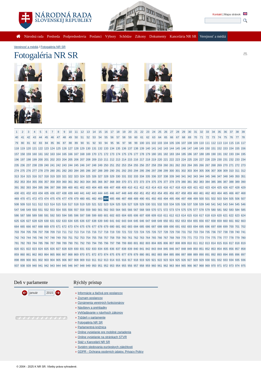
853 (213, 248)
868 (70, 254)
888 (189, 254)
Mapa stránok (232, 14)
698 (219, 226)
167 (76, 154)
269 (219, 165)
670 (52, 226)
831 (82, 248)
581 (219, 209)
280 (52, 170)
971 (219, 265)
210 (100, 159)
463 (213, 193)
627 (28, 220)
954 (118, 265)
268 (213, 165)
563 (112, 209)
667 (34, 226)
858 (243, 248)
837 (118, 248)
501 (207, 198)
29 (183, 131)
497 (183, 198)
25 (159, 131)
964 (177, 265)
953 (112, 265)
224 (183, 159)
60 (135, 137)
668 (40, 226)
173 (112, 154)
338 (165, 176)
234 (243, 159)
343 (195, 176)
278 (40, 170)
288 (100, 170)
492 (153, 198)
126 (64, 148)
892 (213, 254)
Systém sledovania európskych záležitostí (105, 347)
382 (195, 181)
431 (22, 193)
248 (94, 165)
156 (243, 148)
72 (207, 137)
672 (64, 226)
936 (243, 259)
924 (171, 259)
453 (153, 193)
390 (243, 181)
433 (34, 193)
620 (219, 215)
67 (177, 137)
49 (70, 137)
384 (207, 181)
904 (52, 259)
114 (225, 142)
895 (231, 254)
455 (165, 193)
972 (225, 265)
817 (231, 243)
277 (34, 170)
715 (88, 232)
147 (189, 148)
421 (195, 187)
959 (147, 265)
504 (225, 198)
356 (40, 181)
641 (112, 220)
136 (124, 148)
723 (136, 232)
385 (213, 181)
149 (201, 148)
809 (183, 243)
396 (46, 187)
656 (201, 220)
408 (118, 187)
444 (100, 193)
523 (106, 204)
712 (70, 232)
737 (219, 232)
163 (52, 154)
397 (52, 187)
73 (213, 137)
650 (165, 220)
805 (159, 243)
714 (82, 232)
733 (195, 232)
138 (136, 148)
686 (147, 226)
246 (82, 165)
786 (46, 243)
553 (52, 209)
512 (40, 204)
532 (159, 204)
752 (76, 237)
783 (28, 243)
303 (189, 170)
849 (189, 248)
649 (159, 220)
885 (171, 254)
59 (129, 137)
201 (46, 159)
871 (88, 254)
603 (118, 215)
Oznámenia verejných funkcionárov (101, 302)
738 (225, 232)
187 (195, 154)
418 (177, 187)
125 (58, 148)
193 (231, 154)
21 (135, 131)
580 (213, 209)
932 (219, 259)
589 (34, 215)
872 (94, 254)
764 (147, 237)
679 (106, 226)
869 (76, 254)
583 (231, 209)
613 (177, 215)
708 (46, 232)
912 (100, 259)
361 (70, 181)
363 (82, 181)
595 (70, 215)
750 (64, 237)
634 (70, 220)
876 (118, 254)
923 (165, 259)
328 (106, 176)
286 (88, 170)
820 (16, 248)
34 (213, 131)
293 (130, 170)
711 (64, 232)
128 (76, 148)
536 (183, 204)
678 (100, 226)
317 (40, 176)
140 (147, 148)
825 (46, 248)
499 (195, 198)
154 (231, 148)
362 (76, 181)
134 (112, 148)
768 (171, 237)
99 (135, 142)
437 (58, 193)
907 (70, 259)
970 (213, 265)
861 (28, 254)
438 (64, 193)
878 (130, 254)
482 (94, 198)
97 (123, 142)
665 (22, 226)
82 (34, 142)
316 (34, 176)
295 (142, 170)
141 (153, 148)
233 (237, 159)
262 (177, 165)
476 (58, 198)
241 (52, 165)
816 (225, 243)
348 (225, 176)
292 (124, 170)
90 (82, 142)
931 (213, 259)
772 (195, 237)
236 (22, 165)
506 (237, 198)
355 (34, 181)
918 (136, 259)
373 (142, 181)
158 (22, 154)
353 (22, 181)
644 (130, 220)
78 (243, 137)
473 (40, 198)
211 (106, 159)
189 (207, 154)
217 (142, 159)
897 (243, 254)
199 (34, 159)
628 (34, 220)
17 (112, 131)
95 (112, 142)
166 (70, 154)
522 (100, 204)
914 (112, 259)
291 (118, 170)
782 (22, 243)
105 (171, 142)
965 (183, 265)
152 (219, 148)
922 (159, 259)
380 (183, 181)
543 (225, 204)
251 (112, 165)
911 (94, 259)
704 (22, 232)
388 (231, 181)
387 (225, 181)
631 (52, 220)
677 (94, 226)
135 (118, 148)
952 (106, 265)
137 (130, 148)
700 (231, 226)
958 (142, 265)
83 (40, 142)
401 (76, 187)
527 (130, 204)
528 (136, 204)
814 (213, 243)
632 (58, 220)
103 (159, 142)
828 (64, 248)
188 (201, 154)
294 (136, 170)
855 (225, 248)
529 (142, 204)
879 (136, 254)
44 (40, 137)
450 (136, 193)
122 (40, 148)
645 (136, 220)
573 (171, 209)
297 (153, 170)
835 (106, 248)
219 (153, 159)
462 (207, 193)
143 (165, 148)
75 (225, 137)
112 (213, 142)
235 (16, 165)
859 (16, 254)
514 (52, 204)
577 (195, 209)
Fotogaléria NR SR (53, 47)
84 (46, 142)
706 (34, 232)
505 (231, 198)
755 (94, 237)
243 (64, 165)
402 (82, 187)
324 (82, 176)
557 (76, 209)
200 (40, 159)
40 (16, 137)
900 (28, 259)
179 (147, 154)
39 (243, 131)
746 (40, 237)
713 (76, 232)
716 (94, 232)
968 (201, 265)
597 (82, 215)
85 (52, 142)
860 (22, 254)
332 (130, 176)
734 (201, 232)
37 (231, 131)
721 (124, 232)
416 (165, 187)
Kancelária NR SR (183, 36)
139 (142, 148)
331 (124, 176)
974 (237, 265)
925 (177, 259)
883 (159, 254)
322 (70, 176)
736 (213, 232)
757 (106, 237)
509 (22, 204)
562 (106, 209)
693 (189, 226)
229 (213, 159)
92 (94, 142)
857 (237, 248)
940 (34, 265)
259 (159, 165)
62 (147, 137)
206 (76, 159)
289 (106, 170)
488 (130, 198)
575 (183, 209)
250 (106, 165)
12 (82, 131)
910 (88, 259)
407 (112, 187)
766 (159, 237)
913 (106, 259)
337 (159, 176)
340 (177, 176)
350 (237, 176)
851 (201, 248)
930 (207, 259)
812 (201, 243)
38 (237, 131)
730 (177, 232)
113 (219, 142)
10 (70, 131)
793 (88, 243)
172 (106, 154)
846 (171, 248)
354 (28, 181)
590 (40, 215)
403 (88, 187)
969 (207, 265)
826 (52, 248)
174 (118, 154)
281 (58, 170)
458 (183, 193)
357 (46, 181)
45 (46, 137)
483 (100, 198)
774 (207, 237)
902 (40, 259)
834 (100, 248)
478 (70, 198)
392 (22, 187)
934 (231, 259)
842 (147, 248)
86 (58, 142)
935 (237, 259)
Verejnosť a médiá (26, 47)
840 (136, 248)
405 (100, 187)
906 (64, 259)
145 (177, 148)
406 (106, 187)
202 (52, 159)
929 (201, 259)
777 (225, 237)
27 (171, 131)
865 (52, 254)
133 (106, 148)
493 (159, 198)
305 (201, 170)
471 (28, 198)
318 (46, 176)
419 (183, 187)
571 (159, 209)
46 (52, 137)
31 (195, 131)
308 (219, 170)
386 (219, 181)
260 (165, 165)
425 (219, 187)
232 (231, 159)
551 (40, 209)
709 (52, 232)
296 (147, 170)
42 (28, 137)
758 (112, 237)
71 (201, 137)
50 (76, 137)
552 (46, 209)
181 (159, 154)
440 (76, 193)
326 (94, 176)
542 (219, 204)
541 (213, 204)
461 (201, 193)
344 (201, 176)
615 (189, 215)
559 (88, 209)
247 (88, 165)
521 (94, 204)
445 (106, 193)
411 (136, 187)
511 (34, 204)
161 (40, 154)
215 (130, 159)
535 (177, 204)
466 (231, 193)
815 (219, 243)
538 (195, 204)
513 (46, 204)
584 (237, 209)
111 (207, 142)
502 (213, 198)
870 (82, 254)
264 (189, 165)
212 (112, 159)
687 (153, 226)
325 (88, 176)
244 (70, 165)
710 (58, 232)
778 (231, 237)
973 (231, 265)
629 (40, 220)
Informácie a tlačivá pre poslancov (100, 293)
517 (70, 204)
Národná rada (34, 36)
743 (22, 237)
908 (76, 259)
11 (76, 131)
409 (124, 187)
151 (213, 148)
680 (112, 226)
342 (189, 176)
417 (171, 187)
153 (225, 148)
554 (58, 209)
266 (201, 165)
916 (124, 259)
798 (118, 243)
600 (100, 215)
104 (165, 142)
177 (136, 154)
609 (153, 215)
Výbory (110, 36)
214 (124, 159)
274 (16, 170)
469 (16, 198)
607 (142, 215)
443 (94, 193)
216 (136, 159)
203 (58, 159)
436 (52, 193)
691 (177, 226)
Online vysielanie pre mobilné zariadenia (104, 332)
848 (183, 248)
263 (183, 165)
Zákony (140, 36)
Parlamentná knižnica (92, 327)
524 (112, 204)
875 (112, 254)
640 (106, 220)
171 (100, 154)
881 (147, 254)
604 (124, 215)
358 (52, 181)
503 (219, 198)
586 (16, 215)
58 (123, 137)
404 (94, 187)
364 (88, 181)
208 (88, 159)
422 (201, 187)
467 (237, 193)
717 (100, 232)
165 (64, 154)
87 (64, 142)
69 (189, 137)
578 (201, 209)
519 (82, 204)
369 (118, 181)
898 (16, 259)
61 (141, 137)
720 (118, 232)
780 (243, 237)
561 (100, 209)
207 (82, 159)
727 (159, 232)
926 (183, 259)
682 (124, 226)
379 (177, 181)
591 (46, 215)
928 (195, 259)
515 (58, 204)
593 (58, 215)
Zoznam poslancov (90, 298)
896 (237, 254)
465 (225, 193)
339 (171, 176)
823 (34, 248)
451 (142, 193)
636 (82, 220)
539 (201, 204)
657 (207, 220)
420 (189, 187)
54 (100, 137)
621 (225, 215)
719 (112, 232)
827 (58, 248)
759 (118, 237)
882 (153, 254)
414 (153, 187)
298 (159, 170)
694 (195, 226)
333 (136, 176)
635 (76, 220)
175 (124, 154)
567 (136, 209)
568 (142, 209)
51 (82, 137)
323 (76, 176)
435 (46, 193)
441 (82, 193)
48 (64, 137)
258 (153, 165)
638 (94, 220)
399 (64, 187)
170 (94, 154)
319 (52, 176)
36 (225, 131)
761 (130, 237)
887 (183, 254)
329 (112, 176)
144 (171, 148)
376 (159, 181)
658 (213, 220)
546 (243, 204)
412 (142, 187)
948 (82, 265)
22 (141, 131)
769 (177, 237)
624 (243, 215)
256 (142, 165)
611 (165, 215)
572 (165, 209)
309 (225, 170)
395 (40, 187)
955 (124, 265)
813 (207, 243)
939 (28, 265)
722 (130, 232)
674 (76, 226)
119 (22, 148)
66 (171, 137)
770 (183, 237)
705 (28, 232)
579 (207, 209)
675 (82, 226)
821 (22, 248)
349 (231, 176)
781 (16, 243)
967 (195, 265)
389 (237, 181)
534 (171, 204)
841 (142, 248)
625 (16, 220)
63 (153, 137)
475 (52, 198)
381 (189, 181)
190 (213, 154)
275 (22, 170)
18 (117, 131)
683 (130, 226)
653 (183, 220)
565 (124, 209)
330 (118, 176)
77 (237, 137)
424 (213, 187)
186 (189, 154)
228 (207, 159)
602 (112, 215)
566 (130, 209)
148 (195, 148)
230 (219, 159)
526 (124, 204)
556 (70, 209)
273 (243, 165)
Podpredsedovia (74, 36)
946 (70, 265)
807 (171, 243)
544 (231, 204)
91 (88, 142)
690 (171, 226)
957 (136, 265)
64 (159, 137)
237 (28, 165)
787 (52, 243)
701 (237, 226)
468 (243, 193)
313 (16, 176)
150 (207, 148)
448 (124, 193)
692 (183, 226)
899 (22, 259)
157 (16, 154)
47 (58, 137)
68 (183, 137)
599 (94, 215)
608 (147, 215)
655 (195, 220)
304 (195, 170)
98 (129, 142)
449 (130, 193)
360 (64, 181)
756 (100, 237)
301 (177, 170)
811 (195, 243)
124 (52, 148)
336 (153, 176)
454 (159, 193)
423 (207, 187)
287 (94, 170)
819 (243, 243)
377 (165, 181)
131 (94, 148)
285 (82, 170)
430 (16, 193)
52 (88, 137)
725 (147, 232)
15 (100, 131)
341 (183, 176)
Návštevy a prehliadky (92, 307)
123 (46, 148)
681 (118, 226)
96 (117, 142)
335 (147, 176)
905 (58, 259)
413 (147, 187)
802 (142, 243)
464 (219, 193)
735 (207, 232)
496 (177, 198)
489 (136, 198)
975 (243, 265)
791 (76, 243)
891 (207, 254)
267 (207, 165)
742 (16, 237)
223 (177, 159)
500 (201, 198)
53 (94, 137)
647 (147, 220)
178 (142, 154)
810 (189, 243)
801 (136, 243)
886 (177, 254)
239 (40, 165)
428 (237, 187)
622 (231, 215)
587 (22, 215)
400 (70, 187)
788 (58, 243)
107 (183, 142)
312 (243, 170)
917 (130, 259)
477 (64, 198)
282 (64, 170)
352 (16, 181)
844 (159, 248)
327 (100, 176)
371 (130, 181)
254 (130, 165)
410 (130, 187)
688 (159, 226)
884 (165, 254)
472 (34, 198)
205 (70, 159)
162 (46, 154)
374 (147, 181)
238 (34, 165)
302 (183, 170)
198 (28, 159)
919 (142, 259)
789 (64, 243)
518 (76, 204)
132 (100, 148)
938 (22, 265)
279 (46, 170)
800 (130, 243)
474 (46, 198)
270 (225, 165)
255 (136, 165)
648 (153, 220)
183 (171, 154)
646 (142, 220)
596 (76, 215)
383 (201, 181)
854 (219, 248)
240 (46, 165)
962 (165, 265)
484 (106, 198)
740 (237, 232)
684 (136, 226)
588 (28, 215)
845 (165, 248)
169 (88, 154)
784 (34, 243)
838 (124, 248)
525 (118, 204)
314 (22, 176)
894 (225, 254)
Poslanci (95, 36)
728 (165, 232)
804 (153, 243)
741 (243, 232)
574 (177, 209)
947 (76, 265)
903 (46, 259)
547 (16, 209)
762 (136, 237)
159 (28, 154)
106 (177, 142)
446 (112, 193)
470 (22, 198)
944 (58, 265)
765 (153, 237)
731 (183, 232)
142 (159, 148)
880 (142, 254)
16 (106, 131)
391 (16, 187)
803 (147, 243)
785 (40, 243)
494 (165, 198)
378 (171, 181)
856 (231, 248)
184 (177, 154)
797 (112, 243)
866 (58, 254)
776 (219, 237)
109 (195, 142)
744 (28, 237)
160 (34, 154)
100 (142, 142)
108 (189, 142)
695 (201, 226)
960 (153, 265)
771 (189, 237)
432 (28, 193)
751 (70, 237)
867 (64, 254)
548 (22, 209)
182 (165, 154)
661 (231, 220)
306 (207, 170)
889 (195, 254)
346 (213, 176)
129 (82, 148)
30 (189, 131)
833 (94, 248)
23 (147, 131)
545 (237, 204)
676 (88, 226)
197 (22, 159)
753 (82, 237)
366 (100, 181)
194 (237, 154)
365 (94, 181)
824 (40, 248)
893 (219, 254)
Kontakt (217, 14)
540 (207, 204)
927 (189, 259)
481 (88, 198)
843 (153, 248)
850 (195, 248)
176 (130, 154)
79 (16, 142)
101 (147, 142)
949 (88, 265)
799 (124, 243)
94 (106, 142)
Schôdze (125, 36)
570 (153, 209)
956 (130, 265)
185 (183, 154)
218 (147, 159)
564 (118, 209)
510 (28, 204)
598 (88, 215)
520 (88, 204)
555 (64, 209)
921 (153, 259)
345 (207, 176)
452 (147, 193)
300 (171, 170)
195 (243, 154)
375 (153, 181)
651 (171, 220)
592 (52, 215)
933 (225, 259)
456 (171, 193)
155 (237, 148)
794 (94, 243)
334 (142, 176)
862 (34, 254)
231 (225, 159)
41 (22, 137)
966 (189, 265)
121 (34, 148)
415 (159, 187)
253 (124, 165)
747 (46, 237)
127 (70, 148)
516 (64, 204)
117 (243, 142)
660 (225, 220)
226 (195, 159)
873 (100, 254)
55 (106, 137)
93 (100, 142)
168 (82, 154)
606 (136, 215)
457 (177, 193)
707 (40, 232)
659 (219, 220)
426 (225, 187)
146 (183, 148)
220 (159, 159)
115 (231, 142)
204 (64, 159)
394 (34, 187)
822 (28, 248)
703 (16, 232)
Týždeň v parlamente (92, 317)
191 (219, 154)
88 (70, 142)
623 (237, 215)
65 (165, 137)
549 (28, 209)
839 (130, 248)
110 (201, 142)
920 (147, 259)
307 (213, 170)
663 (243, 220)
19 (123, 131)
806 (165, 243)
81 (28, 142)
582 (225, 209)
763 (142, 237)
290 (112, 170)
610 (159, 215)
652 (177, 220)
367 (106, 181)
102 (153, 142)
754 (88, 237)
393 (28, 187)
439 (70, 193)
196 (16, 159)
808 (177, 243)
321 (64, 176)
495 (171, 198)
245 (76, 165)
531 (153, 204)
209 (94, 159)
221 (165, 159)
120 (28, 148)
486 (118, 198)
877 (124, 254)
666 (28, 226)
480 (82, 198)
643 (124, 220)
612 (171, 215)
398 (58, 187)
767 (165, 237)
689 (165, 226)
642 (118, 220)
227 (201, 159)
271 (231, 165)
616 (195, 215)
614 (183, 215)
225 (189, 159)
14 (94, 131)
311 (237, 170)
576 (189, 209)
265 (195, 165)
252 (118, 165)
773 (201, 237)
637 (88, 220)
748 (52, 237)
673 (70, 226)
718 (106, 232)
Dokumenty (157, 36)
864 (46, 254)
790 (70, 243)
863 (40, 254)
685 (142, 226)
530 (147, 204)
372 (136, 181)
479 (76, 198)
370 (124, 181)
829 (70, 248)
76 (231, 137)
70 (195, 137)
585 (243, 209)
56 (112, 137)
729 (171, 232)
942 (46, 265)
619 (213, 215)
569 (147, 209)
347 (219, 176)
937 (16, 265)
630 (46, 220)
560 (94, 209)
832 (88, 248)
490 (142, 198)
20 (129, 131)
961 (159, 265)
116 (237, 142)
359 (58, 181)
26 (165, 131)
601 (106, 215)
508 (16, 204)
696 (207, 226)
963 (171, 265)
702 (243, 226)
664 (16, 226)
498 (189, 198)
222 (171, 159)
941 (40, 265)
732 (189, 232)
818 (237, 243)
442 (88, 193)
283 (70, 170)
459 (189, 193)
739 (231, 232)
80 (22, 142)
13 (88, 131)
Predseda (53, 36)
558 (82, 209)
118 (16, 148)
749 (58, 237)
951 (100, 265)
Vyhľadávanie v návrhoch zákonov (100, 312)
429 (243, 187)
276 (28, 170)
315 (28, 176)
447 (118, 193)
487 (124, 198)
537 (189, 204)
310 (231, 170)
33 (207, 131)
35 (219, 131)
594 (64, 215)
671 (58, 226)
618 (207, 215)
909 (82, 259)
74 (219, 137)
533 (165, 204)
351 (243, 176)
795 (100, 243)
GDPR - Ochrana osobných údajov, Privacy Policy (111, 351)
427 (231, 187)
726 (153, 232)
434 (40, 193)
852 (207, 248)
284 (76, 170)
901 (34, 259)
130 (88, 148)
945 (64, 265)
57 (117, 137)
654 (189, 220)
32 (201, 131)
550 (34, 209)
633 (64, 220)
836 (112, 248)
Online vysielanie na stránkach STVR (102, 337)
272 (237, 165)
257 (147, 165)
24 (153, 131)
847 (177, 248)
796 (106, 243)
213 (118, 159)
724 (142, 232)
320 (58, 176)
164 (58, 154)
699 (225, 226)
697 (213, 226)
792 (82, 243)
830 (76, 248)
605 (130, 215)
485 (112, 198)
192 (225, 154)
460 (195, 193)
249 (100, 165)
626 (22, 220)
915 (118, 259)
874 (106, 254)
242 (58, 165)
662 (237, 220)
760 (124, 237)
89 (76, 142)
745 (34, 237)
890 (201, 254)
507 (243, 198)
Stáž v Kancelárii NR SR (94, 342)
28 (177, 131)
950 (94, 265)
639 (100, 220)
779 (237, 237)
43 (34, 137)
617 (201, 215)
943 (52, 265)
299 (165, 170)
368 (112, 181)
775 (213, 237)
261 (171, 165)
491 (147, 198)
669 (46, 226)
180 (153, 154)
